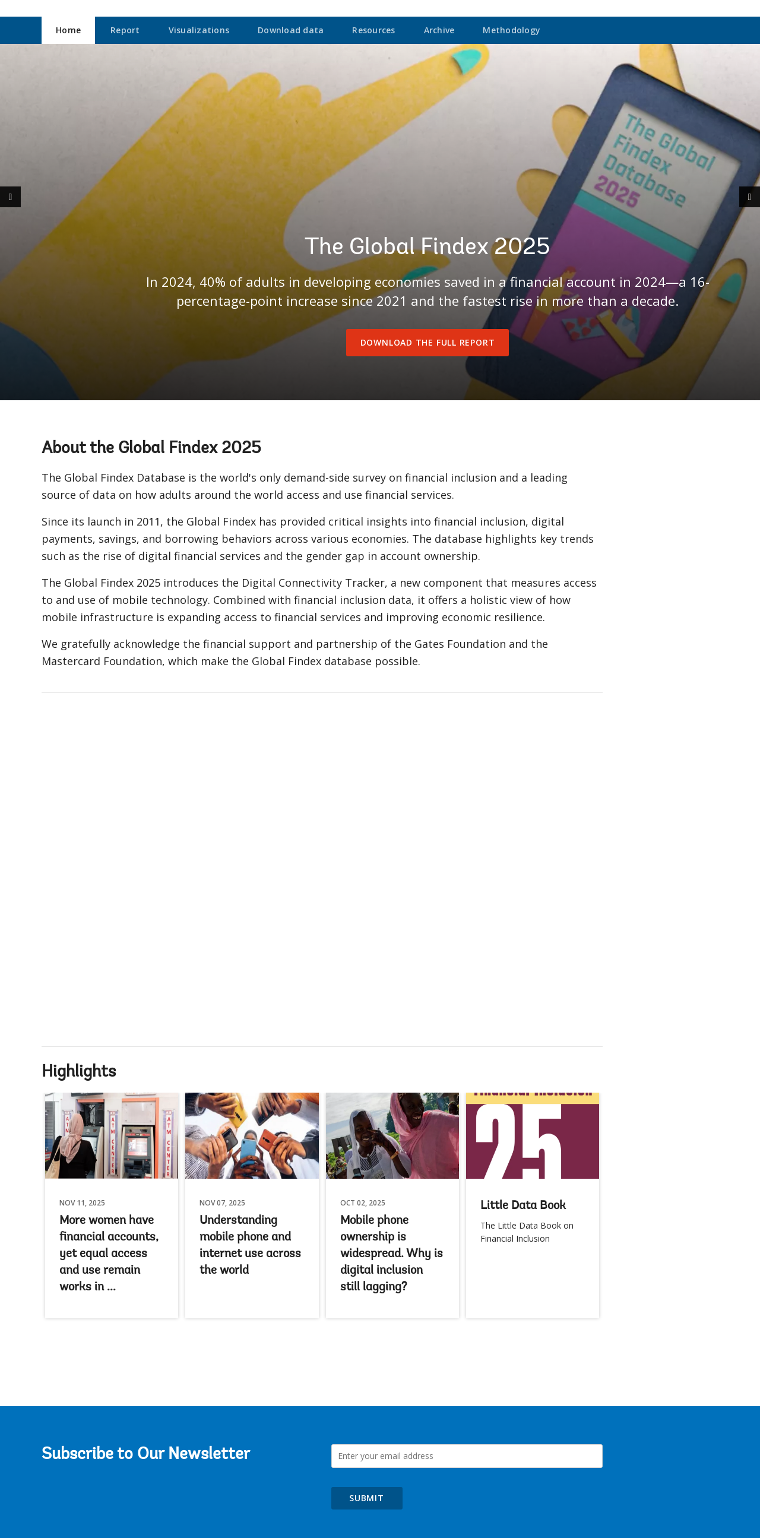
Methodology (511, 30)
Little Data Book (523, 1206)
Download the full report (427, 342)
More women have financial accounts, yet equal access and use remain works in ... (109, 1254)
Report (125, 30)
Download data (291, 30)
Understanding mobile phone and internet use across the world (250, 1246)
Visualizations (199, 30)
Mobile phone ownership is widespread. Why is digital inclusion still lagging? (391, 1254)
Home (68, 30)
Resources (373, 30)
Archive (439, 30)
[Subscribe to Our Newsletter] (467, 1456)
